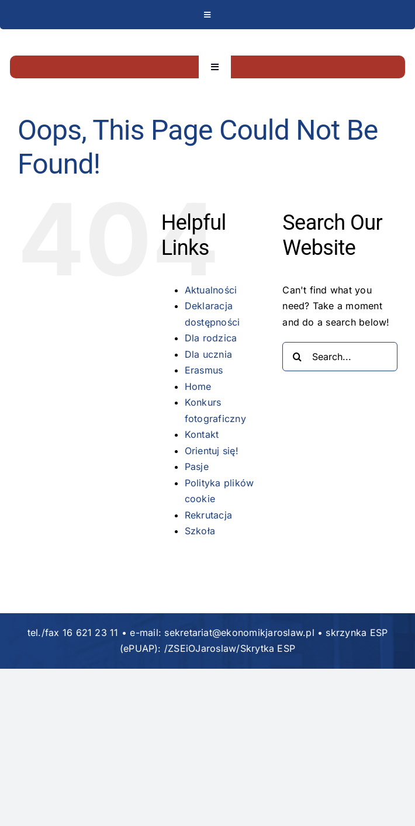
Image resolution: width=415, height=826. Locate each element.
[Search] (297, 356)
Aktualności (211, 290)
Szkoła (200, 531)
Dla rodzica (211, 338)
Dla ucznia (208, 354)
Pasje (197, 466)
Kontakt (202, 434)
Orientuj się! (211, 451)
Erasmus (204, 370)
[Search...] (339, 356)
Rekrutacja (208, 515)
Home (198, 386)
